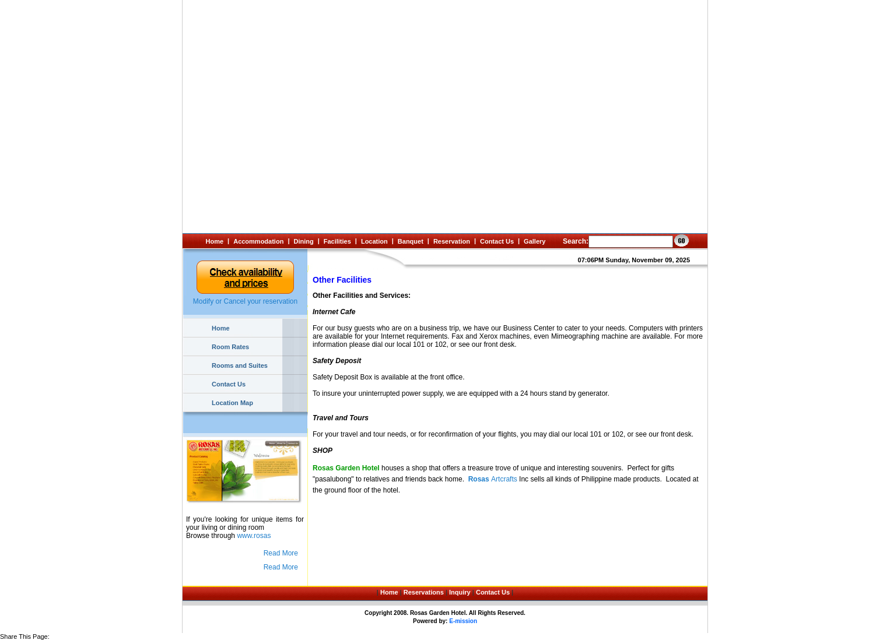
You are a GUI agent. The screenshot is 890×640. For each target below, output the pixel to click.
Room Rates (230, 346)
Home (215, 241)
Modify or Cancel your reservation (245, 301)
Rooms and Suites (240, 365)
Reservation (451, 241)
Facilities (337, 241)
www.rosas (254, 536)
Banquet (410, 241)
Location (374, 241)
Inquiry (460, 592)
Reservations (424, 592)
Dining (303, 241)
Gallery (534, 241)
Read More (281, 553)
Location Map (232, 402)
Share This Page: (25, 636)
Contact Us (497, 241)
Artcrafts (492, 479)
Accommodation (258, 241)
